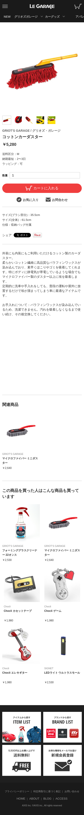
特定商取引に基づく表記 (46, 791)
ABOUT (34, 798)
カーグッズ (52, 16)
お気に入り (28, 199)
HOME (21, 798)
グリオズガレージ (25, 16)
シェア (7, 235)
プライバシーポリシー (17, 791)
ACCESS (61, 798)
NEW (7, 16)
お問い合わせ (72, 791)
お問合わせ (57, 199)
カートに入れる (42, 188)
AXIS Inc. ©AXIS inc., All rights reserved (42, 805)
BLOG (47, 798)
